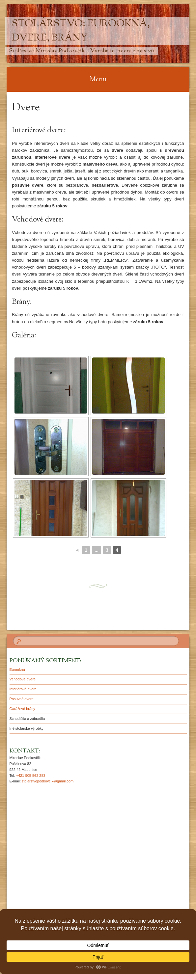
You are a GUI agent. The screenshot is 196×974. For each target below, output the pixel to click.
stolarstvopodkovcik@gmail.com (47, 781)
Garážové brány (22, 709)
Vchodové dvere (23, 679)
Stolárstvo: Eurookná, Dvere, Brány (81, 31)
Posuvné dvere (22, 699)
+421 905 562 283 (30, 775)
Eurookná (17, 669)
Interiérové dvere (23, 689)
